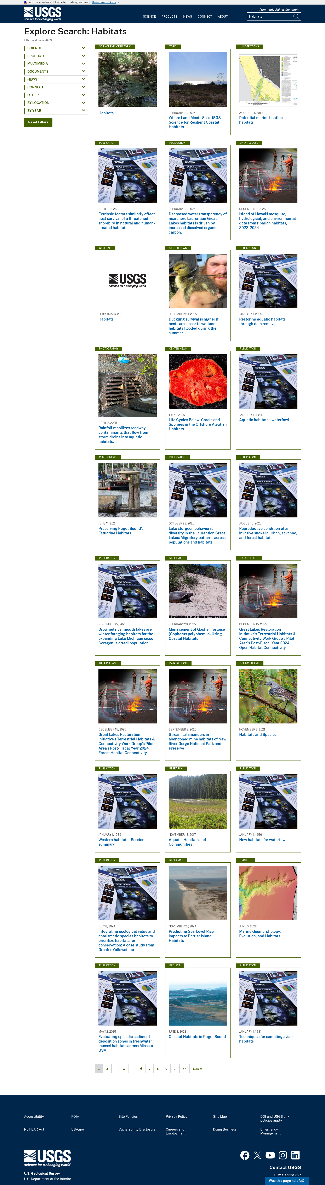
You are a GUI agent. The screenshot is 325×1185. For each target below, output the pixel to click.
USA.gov (78, 1129)
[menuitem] (149, 14)
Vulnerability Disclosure (137, 1129)
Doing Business (224, 1129)
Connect (205, 16)
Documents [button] (38, 72)
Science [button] (34, 48)
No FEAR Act (34, 1129)
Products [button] (36, 56)
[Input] (274, 16)
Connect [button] (35, 87)
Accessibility (34, 1117)
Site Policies (128, 1117)
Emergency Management (270, 1131)
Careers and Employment (176, 1131)
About (223, 16)
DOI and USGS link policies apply (274, 1118)
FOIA (75, 1117)
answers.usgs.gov (287, 1174)
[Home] (42, 20)
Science (149, 16)
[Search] (297, 16)
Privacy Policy (177, 1117)
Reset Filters (38, 122)
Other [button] (33, 95)
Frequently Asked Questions (279, 10)
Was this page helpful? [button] (287, 1181)
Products (169, 16)
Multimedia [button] (37, 64)
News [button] (32, 79)
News (187, 16)
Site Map (220, 1117)
